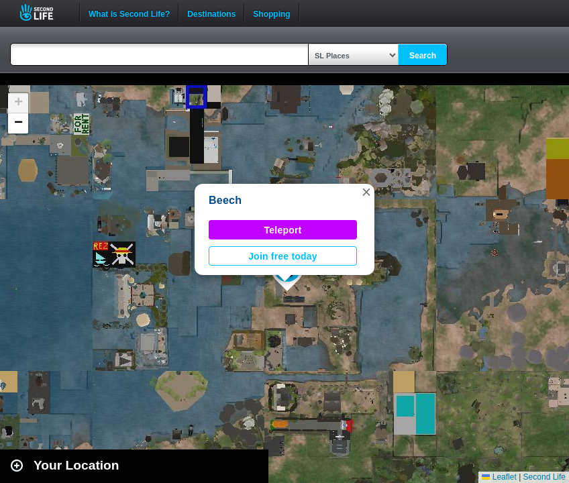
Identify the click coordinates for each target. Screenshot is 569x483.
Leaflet (499, 477)
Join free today (282, 256)
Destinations (211, 12)
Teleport (283, 230)
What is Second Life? (129, 12)
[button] (366, 192)
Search (422, 55)
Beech (225, 200)
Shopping (271, 12)
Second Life (44, 12)
